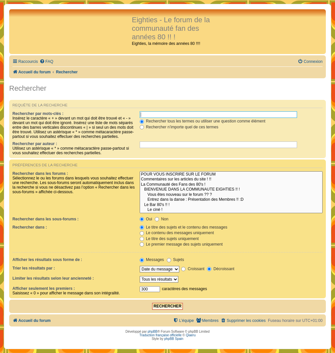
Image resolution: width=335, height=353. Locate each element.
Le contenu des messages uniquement (177, 233)
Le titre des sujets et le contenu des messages (183, 227)
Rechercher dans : (29, 227)
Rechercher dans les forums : (40, 173)
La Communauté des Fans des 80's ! (231, 184)
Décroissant (220, 269)
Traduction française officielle (160, 335)
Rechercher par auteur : (34, 143)
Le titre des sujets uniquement (169, 238)
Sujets (175, 259)
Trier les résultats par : (33, 268)
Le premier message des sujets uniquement (181, 244)
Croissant (192, 269)
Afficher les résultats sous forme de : (47, 259)
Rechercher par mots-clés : (37, 113)
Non (161, 219)
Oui (146, 219)
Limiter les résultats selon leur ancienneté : (53, 278)
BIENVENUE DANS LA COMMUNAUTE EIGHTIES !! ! (231, 189)
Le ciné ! (231, 210)
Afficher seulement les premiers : (43, 288)
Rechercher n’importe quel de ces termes (179, 127)
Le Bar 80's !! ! (231, 205)
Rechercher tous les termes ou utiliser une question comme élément (202, 121)
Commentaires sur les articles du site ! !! (231, 179)
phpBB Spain (173, 339)
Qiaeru (191, 335)
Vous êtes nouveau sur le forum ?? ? (231, 194)
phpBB (152, 331)
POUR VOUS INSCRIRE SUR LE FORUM (231, 174)
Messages (152, 259)
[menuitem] (46, 61)
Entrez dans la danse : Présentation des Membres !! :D (231, 199)
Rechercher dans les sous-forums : (45, 219)
